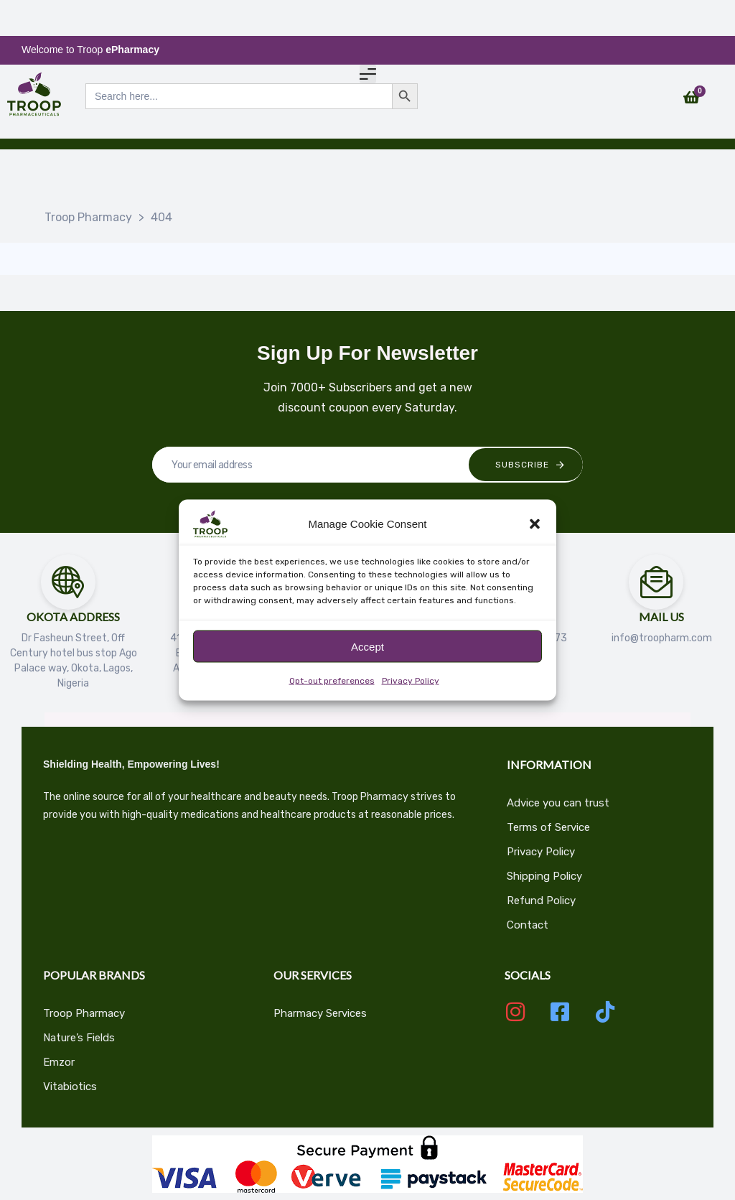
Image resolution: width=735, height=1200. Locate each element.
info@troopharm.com (662, 638)
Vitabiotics (70, 1086)
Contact (527, 924)
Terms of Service (548, 827)
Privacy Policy (410, 681)
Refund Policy (541, 900)
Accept (367, 646)
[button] (535, 524)
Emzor (59, 1062)
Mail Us (661, 616)
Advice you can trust (558, 802)
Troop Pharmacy (84, 1013)
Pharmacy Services (320, 1013)
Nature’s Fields (79, 1037)
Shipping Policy (544, 876)
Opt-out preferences (332, 681)
